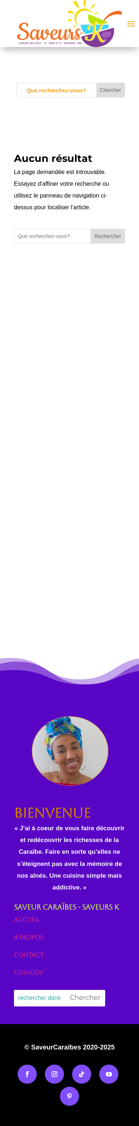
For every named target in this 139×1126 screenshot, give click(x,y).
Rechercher (108, 236)
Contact (29, 955)
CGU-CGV (28, 972)
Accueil (26, 919)
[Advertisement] (69, 371)
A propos (28, 937)
